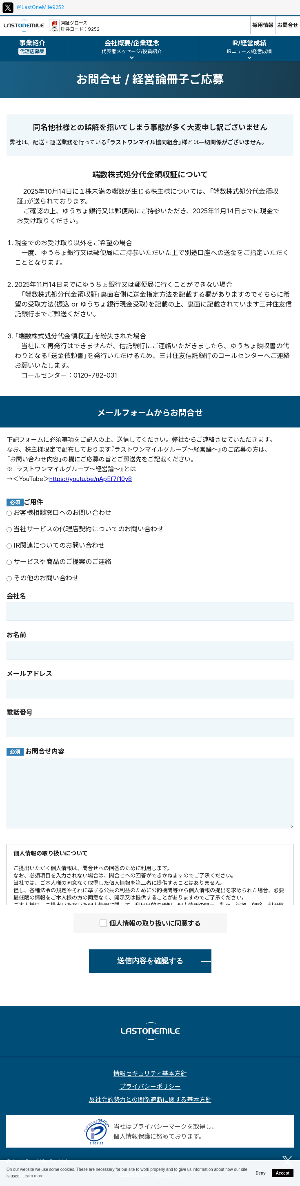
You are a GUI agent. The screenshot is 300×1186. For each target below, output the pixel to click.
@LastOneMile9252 (40, 7)
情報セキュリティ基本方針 (150, 1073)
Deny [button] (260, 1173)
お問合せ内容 (35, 751)
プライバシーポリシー (150, 1086)
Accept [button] (282, 1173)
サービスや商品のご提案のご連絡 (59, 561)
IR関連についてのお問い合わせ (56, 545)
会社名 (16, 596)
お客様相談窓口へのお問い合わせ (59, 512)
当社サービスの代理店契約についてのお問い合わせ (85, 529)
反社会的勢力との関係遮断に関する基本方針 (150, 1099)
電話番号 (20, 712)
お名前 (16, 635)
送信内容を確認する (150, 961)
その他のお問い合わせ (43, 578)
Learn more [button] (32, 1176)
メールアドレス (29, 673)
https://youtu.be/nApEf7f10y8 (90, 479)
